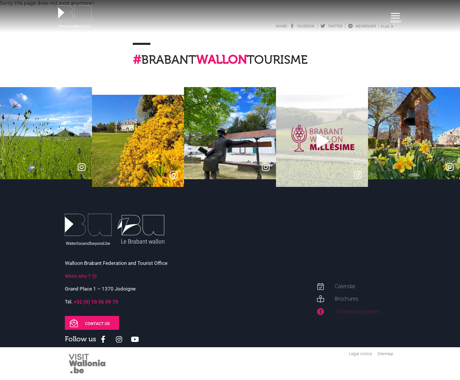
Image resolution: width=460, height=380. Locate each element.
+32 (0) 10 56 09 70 (96, 302)
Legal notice (360, 353)
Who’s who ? (78, 276)
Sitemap (385, 353)
